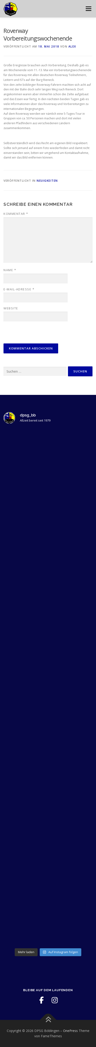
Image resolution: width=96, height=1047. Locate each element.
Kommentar (16, 214)
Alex (72, 46)
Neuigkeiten (47, 181)
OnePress (70, 1030)
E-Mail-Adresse (19, 289)
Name (10, 270)
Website (11, 308)
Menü (88, 9)
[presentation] (36, 333)
